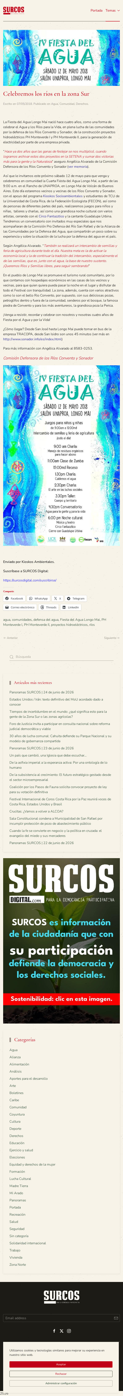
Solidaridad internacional (27, 1243)
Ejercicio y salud (21, 1150)
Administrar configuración (61, 1383)
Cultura (14, 1121)
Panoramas (17, 1200)
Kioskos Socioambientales (63, 196)
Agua (54, 104)
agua (6, 619)
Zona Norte (17, 1264)
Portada (96, 10)
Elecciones (17, 1157)
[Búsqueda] (61, 657)
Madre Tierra (18, 1186)
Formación (17, 1171)
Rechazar (61, 1374)
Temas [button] (113, 10)
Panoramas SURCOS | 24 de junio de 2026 (41, 692)
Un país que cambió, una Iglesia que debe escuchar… (48, 755)
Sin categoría (18, 1236)
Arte (12, 1086)
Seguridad (16, 1229)
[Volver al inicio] (13, 10)
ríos (92, 624)
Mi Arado (16, 1193)
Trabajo (14, 1250)
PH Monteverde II (36, 624)
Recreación (17, 1214)
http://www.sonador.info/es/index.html (32, 339)
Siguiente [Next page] (112, 638)
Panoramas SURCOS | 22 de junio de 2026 (41, 843)
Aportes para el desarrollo (28, 1078)
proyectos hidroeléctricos (69, 624)
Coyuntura (17, 1114)
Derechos (82, 104)
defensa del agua (45, 619)
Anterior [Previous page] (11, 638)
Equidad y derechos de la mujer (32, 1164)
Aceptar (61, 1364)
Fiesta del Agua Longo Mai (80, 619)
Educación (16, 1143)
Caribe (14, 1100)
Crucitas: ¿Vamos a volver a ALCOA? (36, 811)
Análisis (15, 1071)
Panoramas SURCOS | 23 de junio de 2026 (41, 748)
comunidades (22, 619)
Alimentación (19, 1064)
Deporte (15, 1128)
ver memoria (77, 166)
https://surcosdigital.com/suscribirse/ (29, 580)
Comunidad (67, 104)
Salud (13, 1221)
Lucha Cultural (20, 1179)
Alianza (15, 1057)
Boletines (16, 1093)
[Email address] (61, 1318)
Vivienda (15, 1257)
